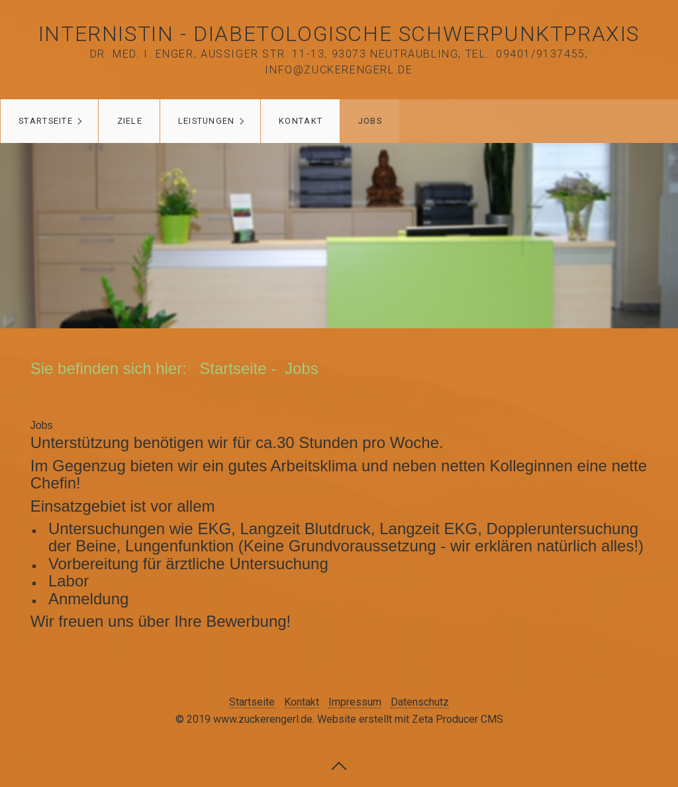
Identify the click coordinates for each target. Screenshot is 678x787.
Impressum (354, 702)
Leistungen (206, 121)
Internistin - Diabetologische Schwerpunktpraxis (339, 33)
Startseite (46, 121)
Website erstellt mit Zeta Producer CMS (410, 719)
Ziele (129, 121)
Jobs (370, 121)
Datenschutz (420, 702)
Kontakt (300, 121)
